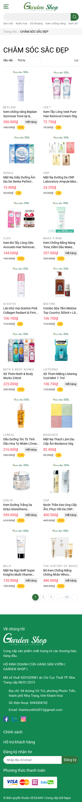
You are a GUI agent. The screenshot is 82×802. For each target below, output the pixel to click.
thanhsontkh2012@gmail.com (40, 710)
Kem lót (73, 23)
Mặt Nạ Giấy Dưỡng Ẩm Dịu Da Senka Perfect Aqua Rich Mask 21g (19, 182)
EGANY (39, 798)
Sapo (67, 798)
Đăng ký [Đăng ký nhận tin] (70, 760)
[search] (75, 17)
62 (67, 597)
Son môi (8, 23)
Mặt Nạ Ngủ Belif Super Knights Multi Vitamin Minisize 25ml (19, 575)
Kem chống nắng (55, 23)
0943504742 (38, 703)
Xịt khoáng (36, 23)
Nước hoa (21, 23)
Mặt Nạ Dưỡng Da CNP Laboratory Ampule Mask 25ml (60, 182)
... (59, 597)
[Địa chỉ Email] (41, 760)
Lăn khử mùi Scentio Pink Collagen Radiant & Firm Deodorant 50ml (20, 313)
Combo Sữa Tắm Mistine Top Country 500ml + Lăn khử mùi (60, 313)
